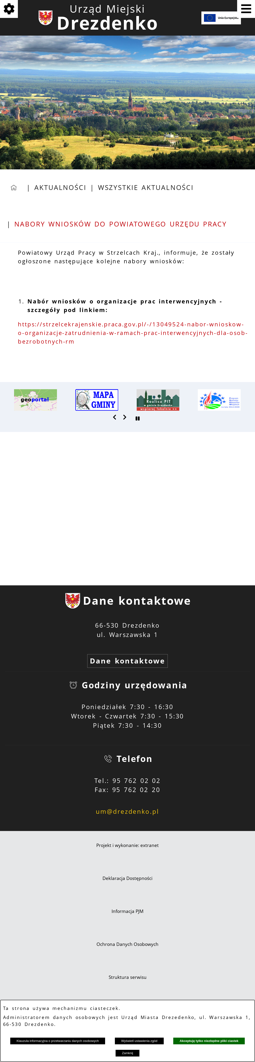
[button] (114, 417)
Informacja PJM (127, 911)
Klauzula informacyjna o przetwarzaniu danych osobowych (57, 1041)
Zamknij (127, 1053)
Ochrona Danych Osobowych (127, 944)
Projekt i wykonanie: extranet (127, 845)
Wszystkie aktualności (146, 187)
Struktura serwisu (128, 977)
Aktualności (60, 187)
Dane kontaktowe (127, 661)
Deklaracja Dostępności (127, 878)
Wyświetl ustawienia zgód (139, 1041)
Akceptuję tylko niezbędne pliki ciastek (209, 1041)
